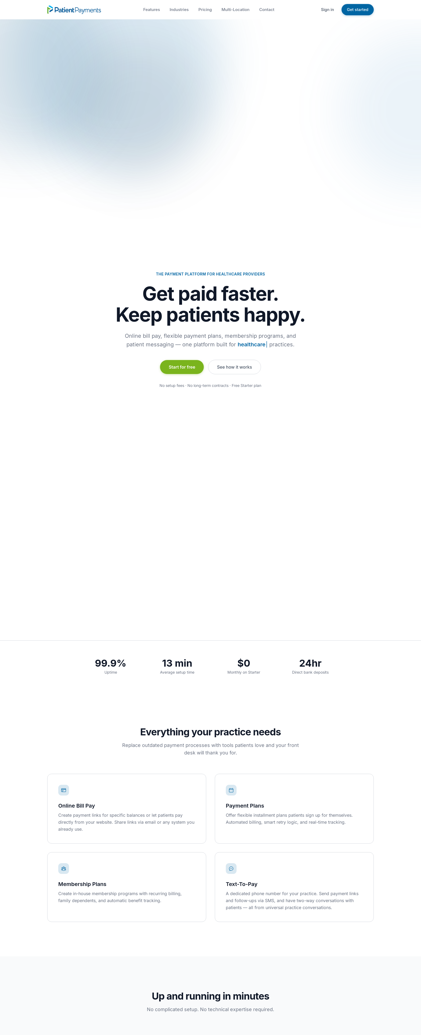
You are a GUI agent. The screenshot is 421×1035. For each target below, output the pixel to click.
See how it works (234, 367)
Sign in (327, 9)
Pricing (205, 9)
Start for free (182, 367)
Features (151, 9)
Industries (179, 9)
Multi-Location (235, 9)
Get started (357, 9)
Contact (266, 9)
